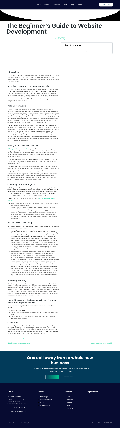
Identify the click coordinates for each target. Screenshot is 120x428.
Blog (72, 5)
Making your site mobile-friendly (17, 149)
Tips (12, 338)
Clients (65, 5)
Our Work (57, 5)
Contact (79, 5)
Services (46, 5)
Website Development (61, 39)
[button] (47, 5)
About (38, 5)
